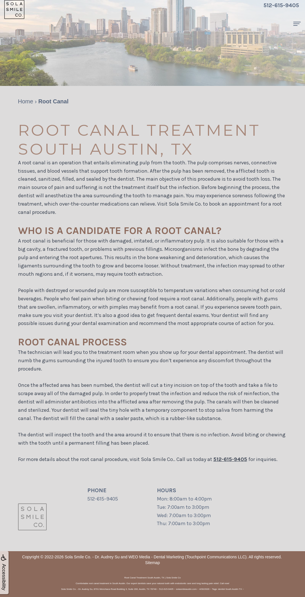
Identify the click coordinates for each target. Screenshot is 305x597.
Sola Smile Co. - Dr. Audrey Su (92, 557)
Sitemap (152, 562)
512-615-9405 (230, 459)
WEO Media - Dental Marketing (156, 557)
